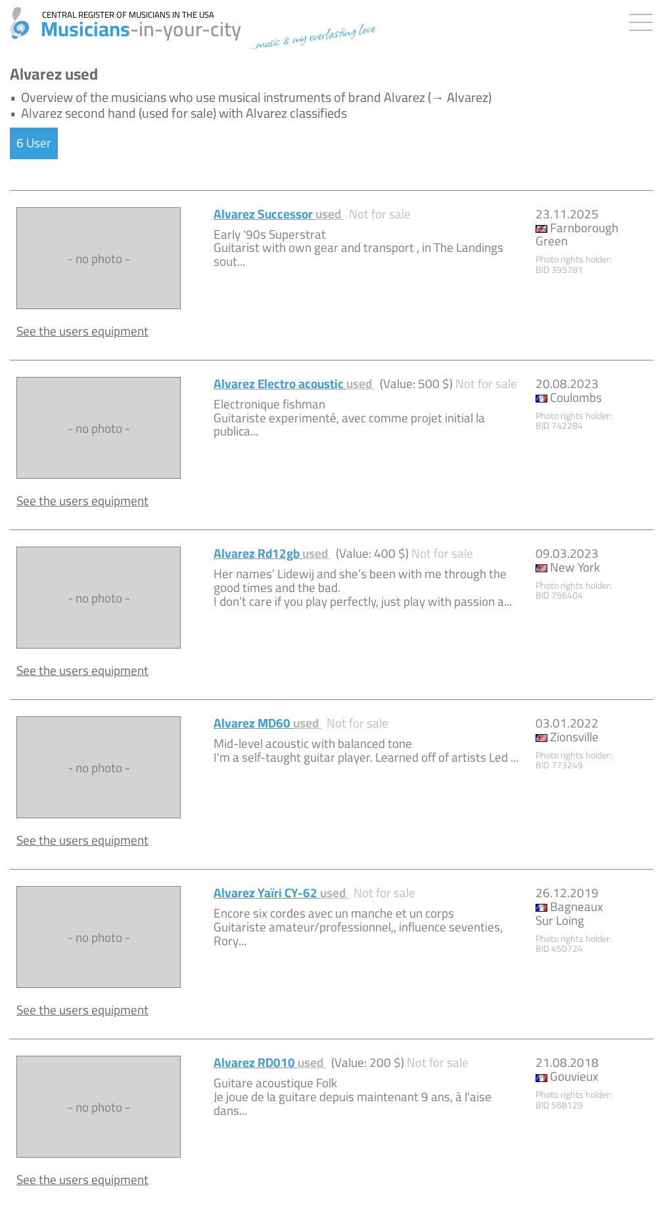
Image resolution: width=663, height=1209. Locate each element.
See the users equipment (82, 331)
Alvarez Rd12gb (272, 553)
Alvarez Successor (279, 214)
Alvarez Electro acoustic (294, 383)
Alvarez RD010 (270, 1062)
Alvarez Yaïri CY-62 (281, 892)
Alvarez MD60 (267, 723)
